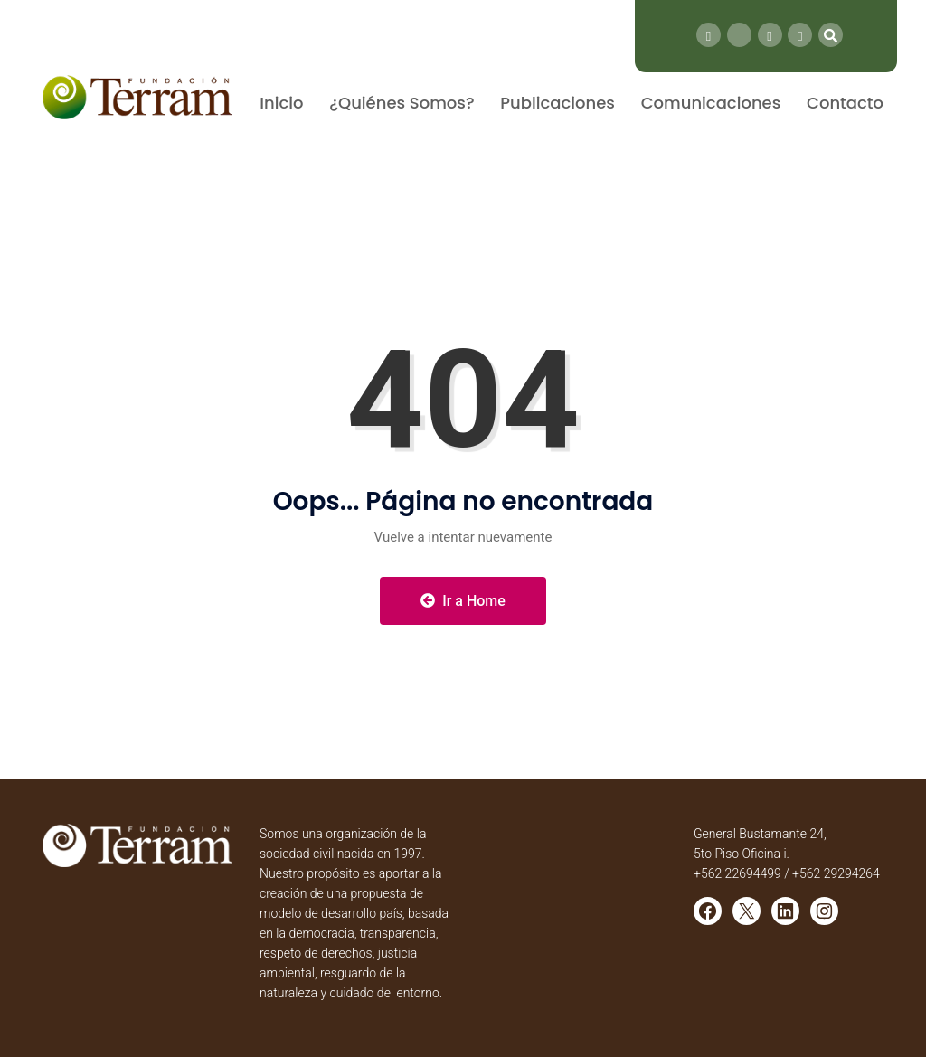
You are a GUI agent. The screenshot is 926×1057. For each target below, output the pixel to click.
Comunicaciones (711, 102)
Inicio (281, 102)
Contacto (845, 102)
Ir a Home (463, 600)
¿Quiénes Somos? (401, 102)
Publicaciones (557, 102)
